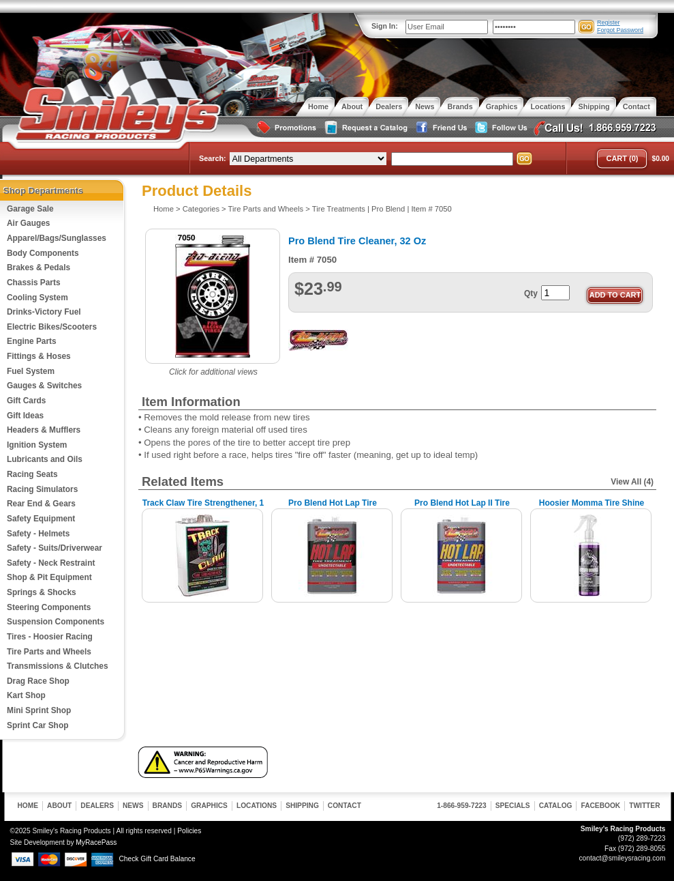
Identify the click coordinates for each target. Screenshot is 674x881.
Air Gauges (28, 223)
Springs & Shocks (41, 592)
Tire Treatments (338, 209)
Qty (531, 293)
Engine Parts (32, 341)
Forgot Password (620, 30)
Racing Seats (32, 474)
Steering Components (49, 607)
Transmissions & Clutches (57, 666)
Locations (256, 805)
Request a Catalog (364, 127)
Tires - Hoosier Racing (50, 636)
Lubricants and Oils (44, 459)
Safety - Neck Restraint (51, 563)
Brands (168, 805)
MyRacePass (96, 842)
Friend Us (440, 127)
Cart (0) (622, 158)
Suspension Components (55, 621)
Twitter (644, 805)
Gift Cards (26, 400)
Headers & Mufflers (43, 430)
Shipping (302, 805)
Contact (344, 805)
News (133, 805)
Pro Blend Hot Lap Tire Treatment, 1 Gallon (332, 508)
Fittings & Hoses (39, 356)
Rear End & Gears (41, 503)
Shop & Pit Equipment (49, 577)
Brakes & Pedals (38, 267)
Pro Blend (388, 209)
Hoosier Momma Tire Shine (591, 503)
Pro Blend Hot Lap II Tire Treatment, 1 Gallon (462, 508)
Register (608, 22)
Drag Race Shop (38, 681)
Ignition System (37, 445)
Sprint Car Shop (37, 725)
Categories (201, 209)
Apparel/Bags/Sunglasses (56, 238)
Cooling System (37, 297)
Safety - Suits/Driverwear (54, 548)
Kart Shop (26, 695)
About (59, 805)
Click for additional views (213, 372)
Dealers (97, 805)
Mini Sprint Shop (39, 710)
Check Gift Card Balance (157, 859)
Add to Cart (615, 295)
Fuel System (31, 371)
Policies (189, 831)
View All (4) (632, 482)
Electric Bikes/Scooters (52, 327)
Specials (512, 805)
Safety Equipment (41, 518)
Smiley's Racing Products (116, 114)
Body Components (43, 253)
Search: (212, 158)
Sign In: (384, 26)
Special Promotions (286, 127)
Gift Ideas (25, 415)
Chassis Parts (34, 282)
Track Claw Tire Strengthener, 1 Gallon (203, 508)
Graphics (209, 805)
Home (163, 209)
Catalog (555, 805)
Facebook (600, 805)
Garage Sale (30, 209)
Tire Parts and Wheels (49, 651)
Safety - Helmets (38, 533)
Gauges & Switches (44, 385)
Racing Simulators (42, 489)
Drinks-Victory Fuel (44, 312)
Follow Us (499, 127)
